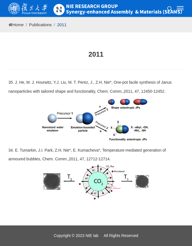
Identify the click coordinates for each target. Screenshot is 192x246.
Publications (40, 24)
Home (18, 24)
